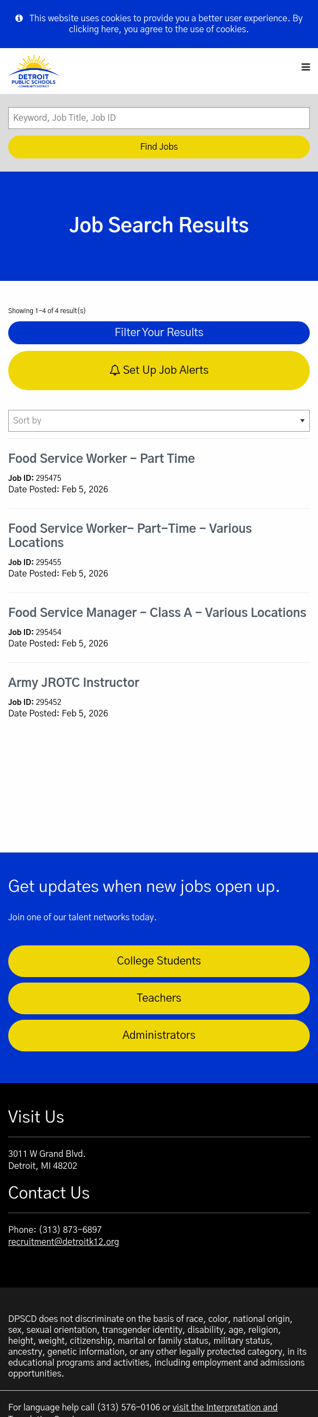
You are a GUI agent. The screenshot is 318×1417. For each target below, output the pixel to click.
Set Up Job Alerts (159, 370)
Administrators (158, 1035)
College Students (159, 961)
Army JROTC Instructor (73, 683)
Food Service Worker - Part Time (101, 459)
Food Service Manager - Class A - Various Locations (157, 613)
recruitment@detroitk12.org (63, 1242)
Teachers (159, 998)
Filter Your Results (159, 332)
